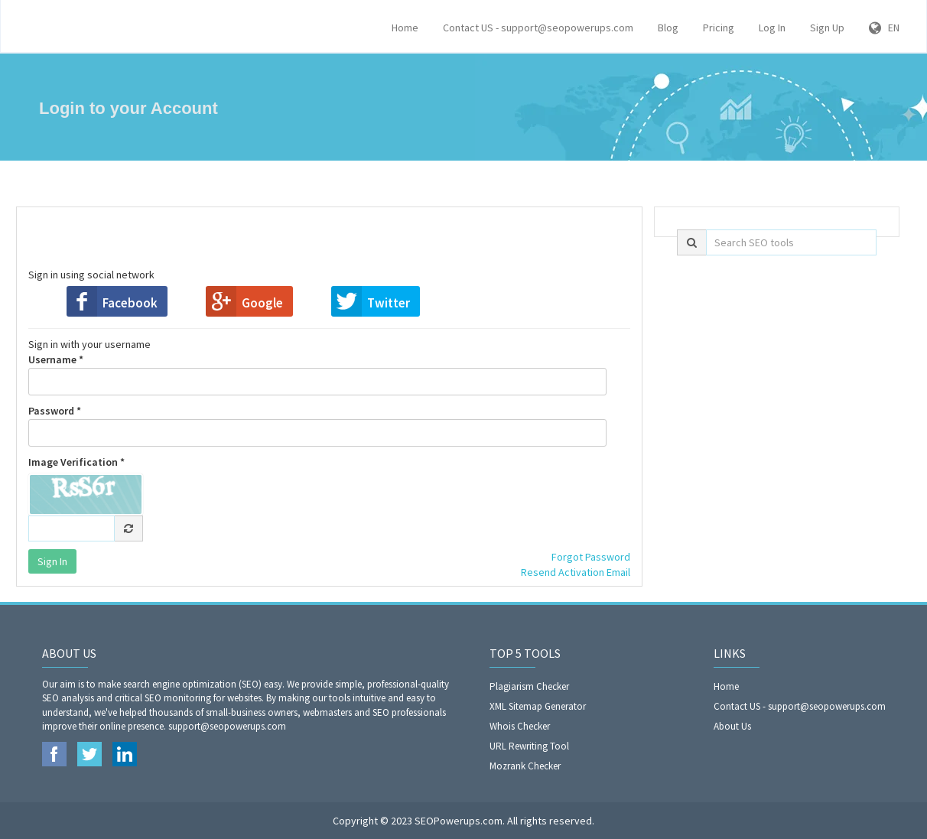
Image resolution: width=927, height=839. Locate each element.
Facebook (130, 302)
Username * (317, 374)
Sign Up (827, 27)
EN (884, 27)
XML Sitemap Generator (538, 706)
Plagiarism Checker (529, 686)
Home (405, 27)
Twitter (388, 302)
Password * (317, 425)
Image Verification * (76, 462)
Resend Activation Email (575, 572)
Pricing (718, 27)
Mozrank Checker (525, 765)
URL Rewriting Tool (529, 746)
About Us (732, 726)
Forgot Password (590, 557)
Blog (668, 27)
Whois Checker (520, 726)
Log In (772, 27)
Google (262, 302)
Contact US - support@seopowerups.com (538, 27)
